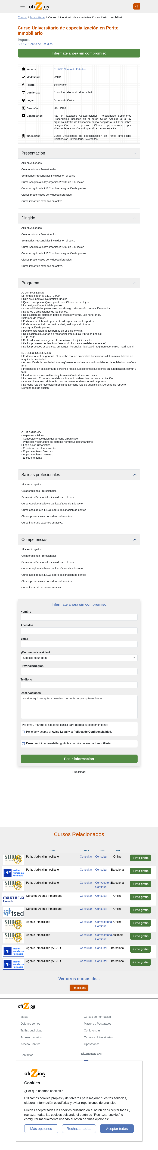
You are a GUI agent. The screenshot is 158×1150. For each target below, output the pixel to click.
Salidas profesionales (40, 474)
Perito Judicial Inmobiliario (42, 856)
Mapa (24, 1016)
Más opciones (41, 1129)
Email (24, 638)
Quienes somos (30, 1023)
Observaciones (31, 692)
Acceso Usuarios (31, 1037)
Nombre (26, 611)
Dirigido (28, 218)
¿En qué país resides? (36, 652)
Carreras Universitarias (98, 1037)
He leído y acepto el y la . (69, 731)
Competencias (34, 539)
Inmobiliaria (79, 987)
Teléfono (26, 679)
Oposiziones (92, 1044)
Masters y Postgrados (97, 1023)
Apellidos (27, 625)
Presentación (33, 153)
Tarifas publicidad (31, 1030)
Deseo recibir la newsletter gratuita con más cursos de (68, 743)
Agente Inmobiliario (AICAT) (43, 947)
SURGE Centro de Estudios (35, 44)
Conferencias (92, 1030)
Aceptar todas (117, 1129)
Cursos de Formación (97, 1016)
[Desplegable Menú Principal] (22, 6)
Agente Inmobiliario (38, 921)
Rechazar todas (79, 1129)
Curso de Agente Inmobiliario (44, 895)
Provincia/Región (32, 665)
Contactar (27, 1055)
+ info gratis (140, 857)
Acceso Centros (31, 1044)
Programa (30, 283)
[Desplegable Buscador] (136, 6)
